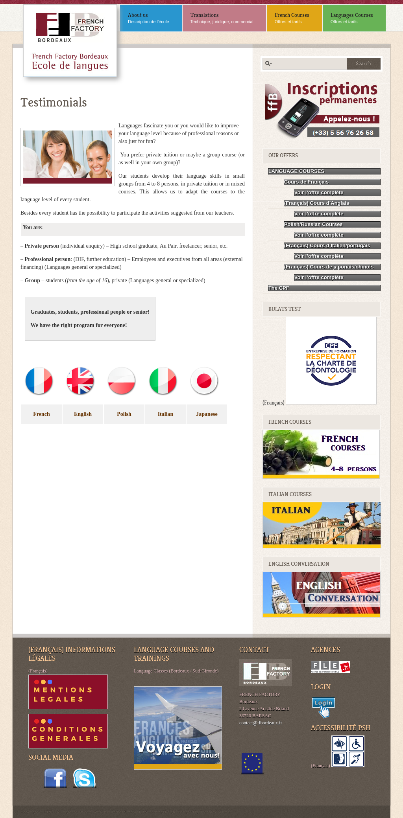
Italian (166, 414)
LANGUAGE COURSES (296, 171)
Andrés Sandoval (125, 811)
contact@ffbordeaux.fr (260, 723)
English (83, 414)
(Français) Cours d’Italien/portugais (327, 245)
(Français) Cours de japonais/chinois (329, 267)
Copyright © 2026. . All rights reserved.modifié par (65, 811)
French (41, 414)
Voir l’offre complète (319, 192)
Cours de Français (306, 182)
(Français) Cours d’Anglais (316, 203)
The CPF (278, 288)
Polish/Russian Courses (313, 224)
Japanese (206, 414)
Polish (124, 414)
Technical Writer (214, 811)
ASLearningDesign (158, 811)
